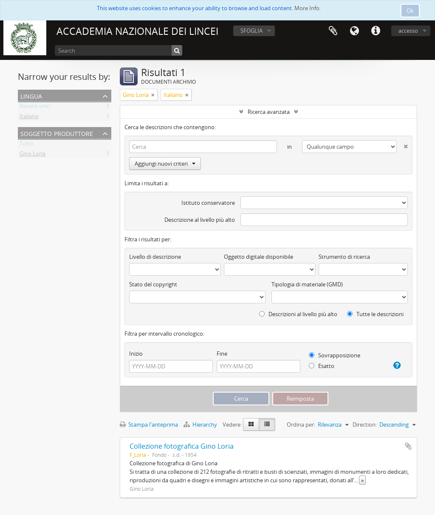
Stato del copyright (153, 284)
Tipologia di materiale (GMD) (307, 284)
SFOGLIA (251, 30)
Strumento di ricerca (344, 256)
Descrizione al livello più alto (199, 220)
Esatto (321, 366)
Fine (222, 353)
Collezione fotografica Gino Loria (182, 446)
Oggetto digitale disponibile (258, 256)
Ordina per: (301, 424)
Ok (410, 10)
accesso (408, 30)
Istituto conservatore (208, 203)
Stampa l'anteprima (149, 424)
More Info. (307, 8)
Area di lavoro (333, 31)
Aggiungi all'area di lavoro (408, 446)
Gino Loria (32, 155)
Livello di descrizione (155, 256)
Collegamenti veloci (375, 31)
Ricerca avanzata (269, 112)
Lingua (354, 31)
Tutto (27, 145)
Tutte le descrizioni (375, 314)
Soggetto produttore (56, 133)
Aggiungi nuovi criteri (165, 163)
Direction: (365, 424)
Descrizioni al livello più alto (298, 314)
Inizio (136, 353)
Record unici (35, 107)
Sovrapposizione (334, 355)
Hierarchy (201, 424)
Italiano (29, 118)
